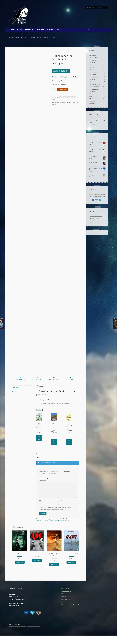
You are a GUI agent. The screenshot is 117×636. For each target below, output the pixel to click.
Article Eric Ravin (94, 218)
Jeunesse (94, 74)
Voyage (53, 99)
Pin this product (54, 382)
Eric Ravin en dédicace (96, 216)
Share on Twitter (20, 382)
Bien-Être (94, 57)
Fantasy (94, 65)
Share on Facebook (37, 382)
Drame (58, 97)
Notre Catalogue (67, 594)
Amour (60, 96)
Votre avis (42, 483)
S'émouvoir (70, 97)
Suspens (54, 104)
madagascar (63, 102)
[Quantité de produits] (54, 89)
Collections (26, 37)
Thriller (93, 91)
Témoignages (95, 89)
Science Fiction (96, 84)
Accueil (13, 37)
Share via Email (70, 382)
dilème (65, 100)
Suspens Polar (95, 86)
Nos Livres (11, 30)
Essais (93, 62)
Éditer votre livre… (29, 30)
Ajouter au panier (62, 89)
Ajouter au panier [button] (39, 441)
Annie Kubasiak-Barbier (69, 96)
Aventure (54, 97)
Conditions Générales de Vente (71, 605)
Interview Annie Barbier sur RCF (97, 221)
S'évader (76, 97)
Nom (40, 503)
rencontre (75, 102)
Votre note (42, 479)
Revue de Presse (40, 30)
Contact (59, 30)
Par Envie (92, 101)
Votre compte (49, 30)
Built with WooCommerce (33, 629)
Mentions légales (67, 602)
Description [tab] (15, 390)
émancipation (55, 102)
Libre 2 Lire (66, 591)
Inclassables (95, 72)
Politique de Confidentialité (71, 607)
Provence (69, 102)
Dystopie (94, 60)
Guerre (93, 67)
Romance (33, 37)
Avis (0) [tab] (14, 394)
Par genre (92, 103)
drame (69, 100)
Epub (91, 96)
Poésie (93, 79)
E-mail (60, 503)
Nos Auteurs (20, 30)
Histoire (94, 70)
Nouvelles (94, 77)
